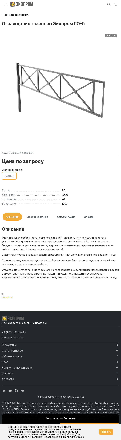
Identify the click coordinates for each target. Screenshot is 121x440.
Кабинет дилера (12, 356)
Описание (12, 216)
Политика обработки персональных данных (60, 396)
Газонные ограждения (16, 14)
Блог (5, 362)
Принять (106, 431)
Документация (66, 216)
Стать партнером (12, 350)
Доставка (8, 379)
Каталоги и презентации (17, 367)
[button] (14, 332)
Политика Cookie (73, 436)
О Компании (9, 344)
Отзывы (89, 216)
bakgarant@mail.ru (12, 337)
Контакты (8, 373)
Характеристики (37, 216)
